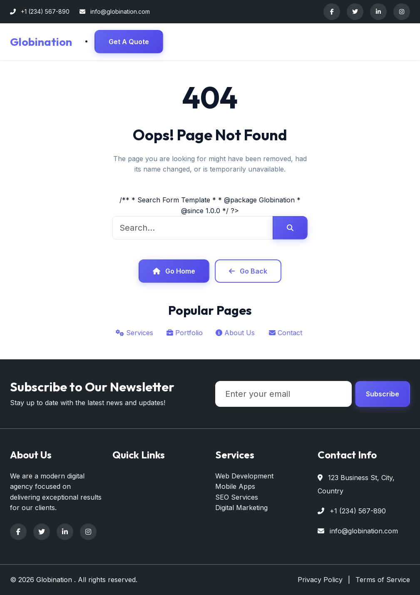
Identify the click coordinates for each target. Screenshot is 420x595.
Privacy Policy (320, 579)
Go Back (248, 271)
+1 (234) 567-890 (358, 511)
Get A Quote (129, 41)
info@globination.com (364, 531)
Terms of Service (382, 579)
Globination (41, 42)
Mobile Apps (235, 486)
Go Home (174, 271)
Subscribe (382, 394)
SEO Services (236, 497)
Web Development (244, 476)
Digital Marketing (241, 507)
